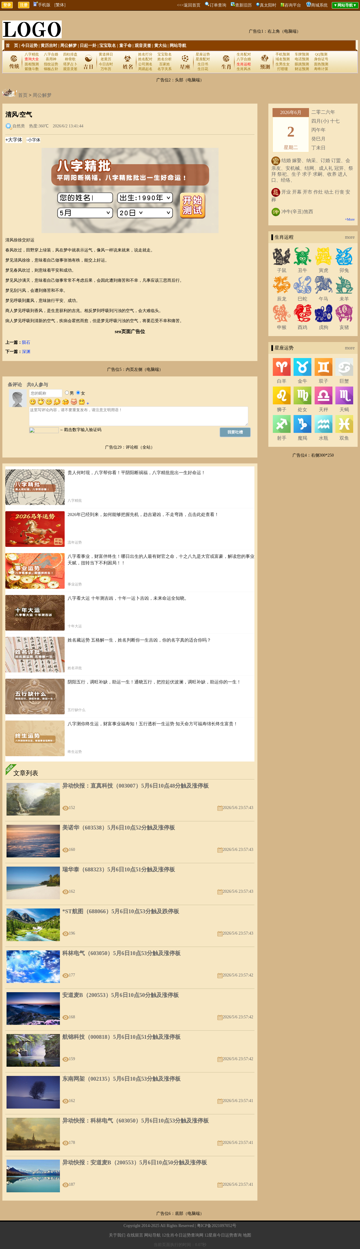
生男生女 (282, 64)
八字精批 (32, 54)
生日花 (202, 69)
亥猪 (344, 327)
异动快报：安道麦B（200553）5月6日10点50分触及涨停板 (134, 1162)
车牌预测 (302, 54)
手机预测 (282, 54)
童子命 (125, 45)
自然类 (18, 126)
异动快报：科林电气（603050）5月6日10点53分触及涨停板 (135, 1120)
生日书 (202, 64)
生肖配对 (244, 54)
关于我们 (117, 1235)
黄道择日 (106, 54)
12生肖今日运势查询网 (182, 1235)
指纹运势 (51, 64)
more (350, 237)
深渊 (26, 351)
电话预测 (302, 59)
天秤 (323, 409)
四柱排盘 (70, 54)
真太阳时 (268, 5)
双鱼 (344, 438)
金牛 (302, 381)
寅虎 (323, 270)
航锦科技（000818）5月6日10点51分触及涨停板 (121, 1037)
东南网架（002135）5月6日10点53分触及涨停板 (121, 1079)
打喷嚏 (282, 69)
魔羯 (302, 438)
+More (350, 219)
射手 (281, 438)
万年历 (106, 69)
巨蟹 (344, 381)
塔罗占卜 (70, 64)
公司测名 (145, 64)
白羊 (281, 381)
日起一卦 (88, 45)
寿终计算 (321, 69)
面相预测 (32, 64)
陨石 (26, 342)
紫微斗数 (32, 69)
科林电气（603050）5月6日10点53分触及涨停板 (121, 953)
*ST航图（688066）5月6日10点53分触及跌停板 (120, 911)
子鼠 (281, 270)
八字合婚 (51, 54)
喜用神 (51, 59)
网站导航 (178, 45)
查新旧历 (243, 5)
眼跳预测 (302, 64)
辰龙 (281, 298)
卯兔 (344, 270)
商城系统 (319, 5)
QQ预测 (321, 54)
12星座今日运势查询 (223, 1235)
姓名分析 (164, 59)
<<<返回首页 (188, 5)
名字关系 (164, 69)
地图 (247, 1235)
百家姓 (164, 64)
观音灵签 (143, 45)
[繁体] (60, 5)
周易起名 (145, 69)
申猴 (281, 327)
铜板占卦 (51, 69)
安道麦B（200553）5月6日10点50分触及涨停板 (120, 995)
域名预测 (282, 59)
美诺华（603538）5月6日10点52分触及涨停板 (118, 827)
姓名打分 (145, 54)
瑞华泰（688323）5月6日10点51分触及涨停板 (118, 869)
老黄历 (106, 59)
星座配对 (203, 59)
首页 (23, 95)
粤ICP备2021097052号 (217, 1225)
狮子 (281, 409)
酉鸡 (302, 327)
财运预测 (302, 69)
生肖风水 (244, 69)
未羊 (344, 298)
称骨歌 (70, 59)
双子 (323, 381)
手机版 (42, 5)
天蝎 (344, 409)
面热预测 (321, 64)
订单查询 (218, 5)
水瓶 (323, 438)
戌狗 (323, 327)
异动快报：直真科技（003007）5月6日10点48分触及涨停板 (135, 786)
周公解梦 (68, 45)
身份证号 (321, 59)
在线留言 (135, 1235)
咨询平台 (292, 5)
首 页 (12, 45)
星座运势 (203, 54)
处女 (302, 409)
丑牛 (302, 270)
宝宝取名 (107, 45)
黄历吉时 (49, 45)
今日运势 (29, 45)
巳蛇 (302, 298)
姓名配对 (145, 59)
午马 (323, 298)
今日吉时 (106, 64)
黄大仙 (160, 45)
